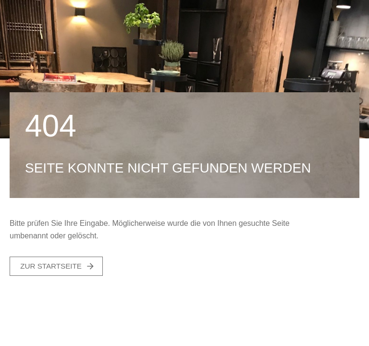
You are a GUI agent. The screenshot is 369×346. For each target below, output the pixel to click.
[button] (56, 266)
